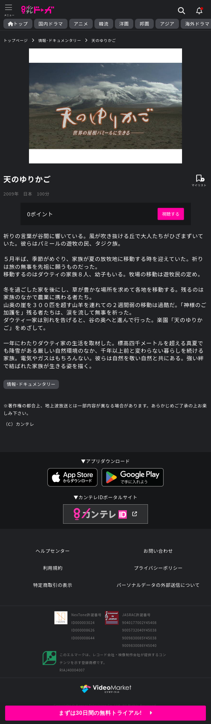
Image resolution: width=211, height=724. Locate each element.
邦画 (144, 23)
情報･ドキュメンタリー (31, 384)
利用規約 (53, 567)
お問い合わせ (158, 550)
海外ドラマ (197, 23)
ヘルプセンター (52, 550)
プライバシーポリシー (158, 567)
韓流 (104, 23)
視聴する (170, 214)
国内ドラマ (51, 23)
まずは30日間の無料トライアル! (105, 713)
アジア (167, 23)
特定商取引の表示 (52, 584)
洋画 (124, 23)
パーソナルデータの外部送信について (158, 584)
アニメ (81, 23)
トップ (18, 23)
